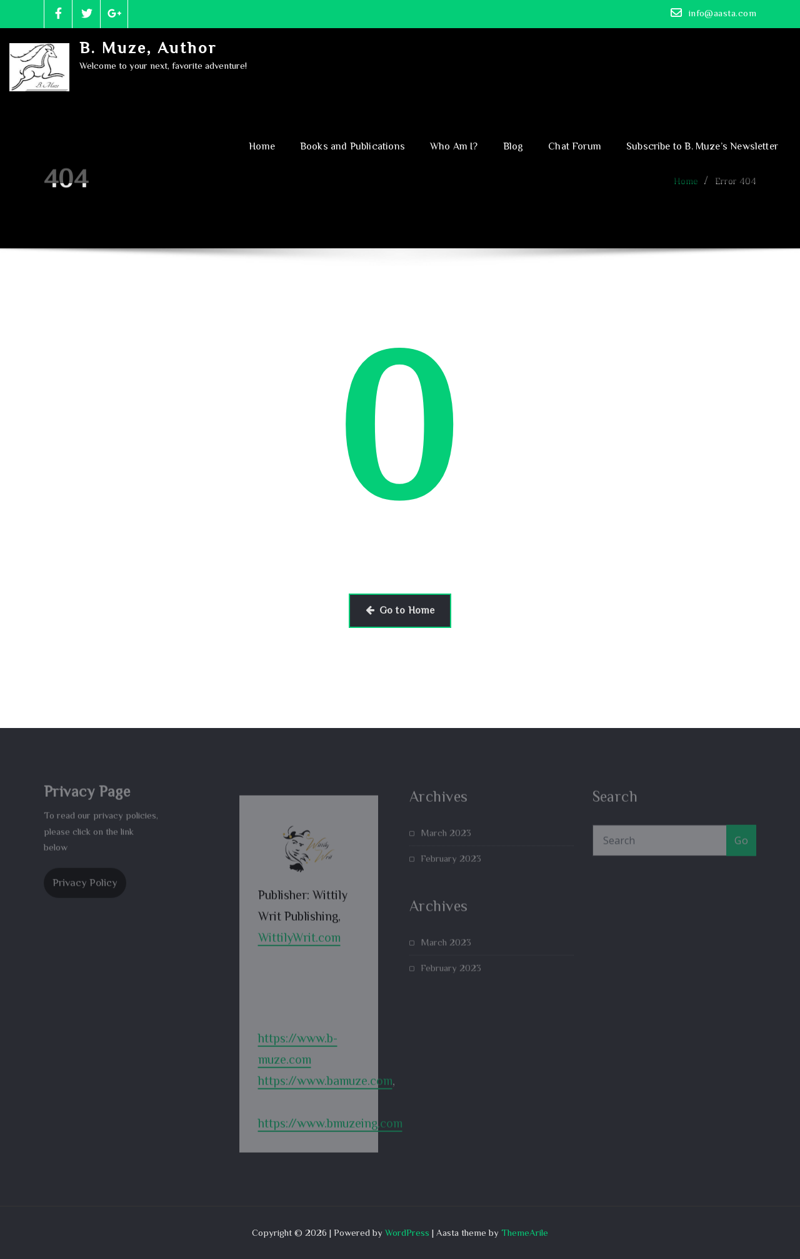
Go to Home (400, 610)
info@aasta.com (722, 13)
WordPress (407, 1232)
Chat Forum (574, 146)
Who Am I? (454, 146)
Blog (513, 146)
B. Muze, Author (148, 48)
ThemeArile (524, 1232)
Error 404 (735, 188)
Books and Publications (352, 146)
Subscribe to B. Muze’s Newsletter (702, 146)
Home (262, 146)
